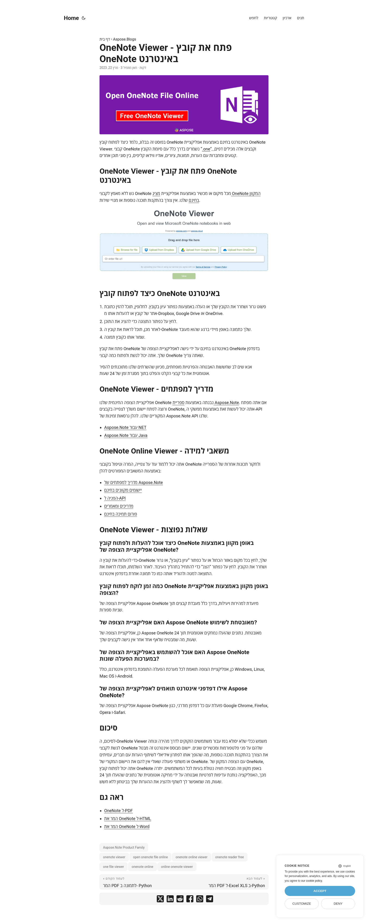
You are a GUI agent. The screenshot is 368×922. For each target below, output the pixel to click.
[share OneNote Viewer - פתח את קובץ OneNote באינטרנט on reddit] (180, 899)
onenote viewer (114, 857)
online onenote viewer (177, 867)
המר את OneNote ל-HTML (127, 818)
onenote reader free (229, 857)
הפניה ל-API (115, 498)
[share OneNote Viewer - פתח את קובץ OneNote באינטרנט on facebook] (189, 899)
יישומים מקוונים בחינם (123, 490)
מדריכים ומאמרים (118, 506)
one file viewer (113, 867)
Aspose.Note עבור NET (125, 427)
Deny (338, 903)
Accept (319, 891)
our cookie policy (311, 880)
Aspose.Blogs (124, 39)
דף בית (105, 39)
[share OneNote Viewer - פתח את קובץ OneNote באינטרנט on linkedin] (170, 899)
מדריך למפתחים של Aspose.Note (133, 482)
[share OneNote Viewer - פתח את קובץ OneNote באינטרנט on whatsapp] (199, 899)
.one (206, 148)
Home (71, 18)
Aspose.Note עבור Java (125, 435)
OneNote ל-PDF (118, 810)
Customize (301, 903)
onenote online (142, 867)
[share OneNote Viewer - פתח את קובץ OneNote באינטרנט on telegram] (209, 899)
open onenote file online (150, 857)
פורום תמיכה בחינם (120, 514)
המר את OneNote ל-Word (127, 826)
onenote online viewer (191, 857)
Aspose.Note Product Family (124, 847)
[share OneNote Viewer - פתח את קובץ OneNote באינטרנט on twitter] (160, 899)
